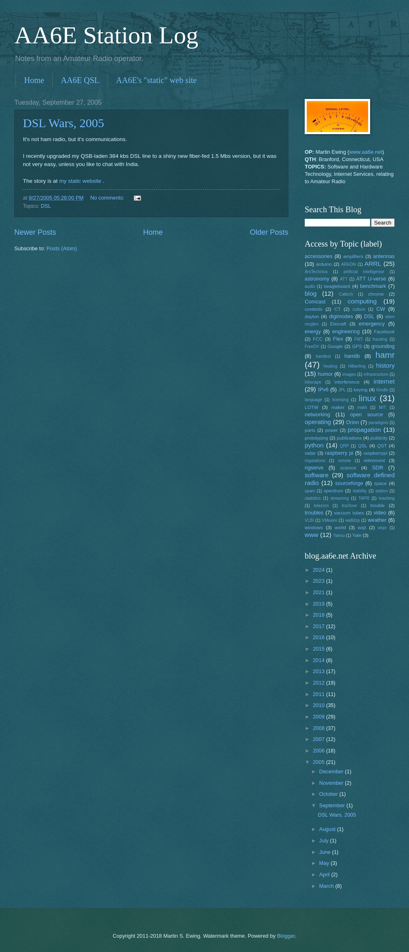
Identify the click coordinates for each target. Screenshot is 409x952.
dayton (312, 316)
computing (362, 301)
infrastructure (376, 374)
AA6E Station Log (106, 35)
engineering (346, 331)
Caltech (346, 294)
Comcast (315, 302)
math (362, 407)
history (385, 365)
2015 (319, 649)
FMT (359, 339)
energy (313, 331)
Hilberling (357, 366)
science (348, 467)
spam (310, 491)
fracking (380, 339)
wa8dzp (352, 520)
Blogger (286, 936)
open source (366, 414)
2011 (319, 694)
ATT (344, 279)
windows (314, 527)
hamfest (323, 356)
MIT (382, 407)
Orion (352, 422)
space (380, 483)
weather (377, 520)
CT (337, 309)
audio (310, 286)
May (324, 863)
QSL (362, 445)
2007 (319, 739)
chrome (376, 294)
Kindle (382, 390)
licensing (340, 399)
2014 (319, 660)
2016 (319, 637)
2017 (319, 626)
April (325, 874)
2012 (319, 683)
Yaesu (339, 535)
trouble (377, 505)
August (328, 829)
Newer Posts (35, 232)
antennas (384, 256)
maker (337, 407)
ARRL (372, 263)
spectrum (333, 490)
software (316, 475)
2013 (319, 671)
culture (359, 309)
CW (380, 309)
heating (330, 366)
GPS (357, 346)
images (349, 374)
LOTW (311, 407)
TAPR (363, 498)
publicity (379, 438)
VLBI (309, 520)
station (381, 491)
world (340, 527)
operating (318, 421)
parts (310, 430)
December (332, 771)
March (327, 886)
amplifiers (353, 256)
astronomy (317, 279)
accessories (319, 256)
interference (347, 381)
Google (335, 346)
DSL (46, 206)
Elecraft (338, 323)
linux (367, 398)
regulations (315, 460)
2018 (319, 615)
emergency (372, 324)
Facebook (384, 331)
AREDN (348, 264)
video (380, 513)
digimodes (341, 316)
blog (311, 293)
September (332, 805)
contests (313, 309)
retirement (374, 460)
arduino (324, 264)
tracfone (349, 505)
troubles (314, 513)
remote (344, 460)
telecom (321, 505)
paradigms (378, 422)
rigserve (314, 468)
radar (310, 453)
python (314, 445)
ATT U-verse (371, 279)
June (325, 852)
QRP (344, 446)
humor (325, 374)
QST (382, 445)
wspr (382, 527)
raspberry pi (339, 453)
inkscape (313, 382)
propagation (364, 429)
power (331, 430)
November (332, 783)
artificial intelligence (364, 271)
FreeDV (312, 346)
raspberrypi (375, 453)
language (313, 399)
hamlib (352, 356)
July (324, 840)
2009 (319, 717)
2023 (319, 581)
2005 (319, 762)
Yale (356, 535)
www (311, 534)
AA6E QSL (80, 80)
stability (359, 491)
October (329, 794)
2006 (319, 751)
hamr (385, 354)
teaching (387, 498)
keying (360, 389)
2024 (319, 570)
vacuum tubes (349, 512)
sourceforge (349, 483)
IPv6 (323, 389)
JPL (342, 390)
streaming (339, 498)
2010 (319, 705)
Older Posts (269, 232)
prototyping (316, 438)
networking (317, 414)
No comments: (108, 198)
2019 (319, 604)
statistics (313, 498)
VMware (329, 520)
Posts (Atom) (62, 248)
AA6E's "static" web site (156, 80)
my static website (80, 181)
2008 (319, 728)
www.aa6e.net (365, 152)
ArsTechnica (316, 271)
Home (34, 80)
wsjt (362, 527)
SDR (377, 468)
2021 (319, 592)
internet (384, 381)
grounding (383, 346)
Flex (338, 339)
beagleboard (337, 286)
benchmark (373, 286)
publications (349, 438)
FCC (318, 339)
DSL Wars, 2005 (63, 123)
